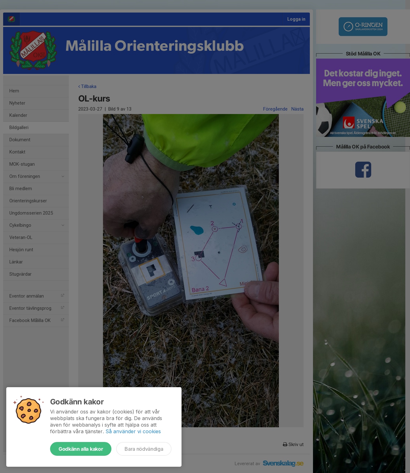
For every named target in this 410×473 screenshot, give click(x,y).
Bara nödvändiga (144, 449)
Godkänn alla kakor (81, 449)
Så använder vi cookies (133, 431)
